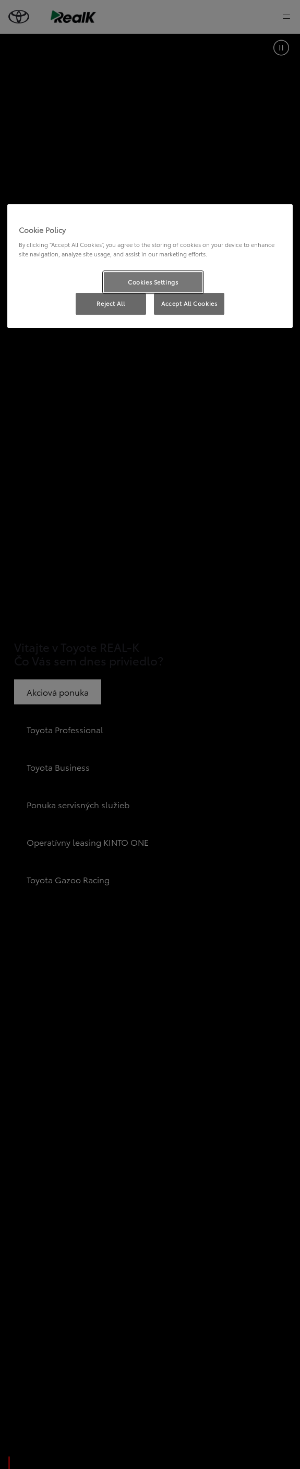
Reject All (111, 304)
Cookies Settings (153, 282)
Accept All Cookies (189, 304)
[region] (149, 266)
